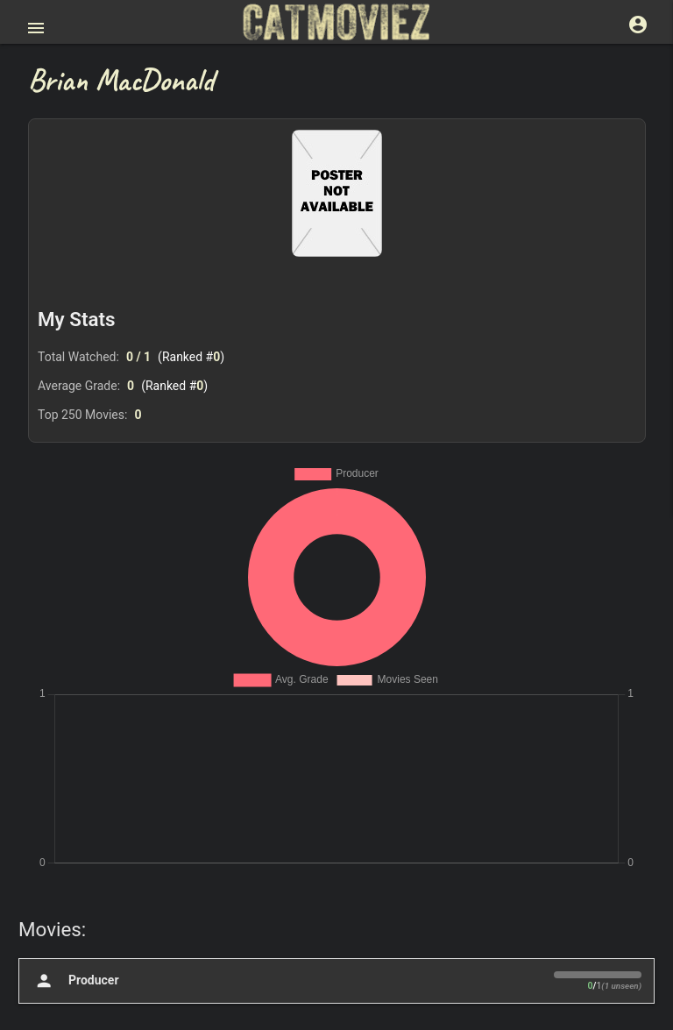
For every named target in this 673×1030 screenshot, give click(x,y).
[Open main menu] (35, 28)
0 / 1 (138, 357)
